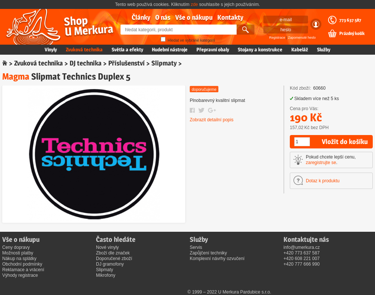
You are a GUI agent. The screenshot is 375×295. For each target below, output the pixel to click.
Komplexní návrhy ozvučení (217, 258)
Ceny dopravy (16, 247)
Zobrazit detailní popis (211, 119)
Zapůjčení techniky (208, 253)
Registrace (277, 37)
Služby (323, 49)
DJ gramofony (110, 264)
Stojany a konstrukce (260, 49)
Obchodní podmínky (22, 264)
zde (194, 4)
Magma (15, 76)
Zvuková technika (84, 49)
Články (141, 17)
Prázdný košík (352, 33)
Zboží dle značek (113, 253)
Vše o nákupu (193, 17)
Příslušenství (126, 63)
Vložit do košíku (345, 141)
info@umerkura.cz (301, 247)
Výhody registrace (20, 275)
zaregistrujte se (321, 162)
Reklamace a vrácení (23, 269)
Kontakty (230, 17)
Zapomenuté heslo (302, 37)
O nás (162, 17)
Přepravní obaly (212, 49)
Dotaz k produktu (323, 180)
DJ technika (86, 63)
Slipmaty (164, 63)
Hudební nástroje (170, 49)
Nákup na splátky (19, 258)
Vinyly (51, 49)
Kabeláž (299, 49)
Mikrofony (105, 275)
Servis (196, 247)
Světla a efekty (127, 49)
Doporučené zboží (114, 258)
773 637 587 (350, 20)
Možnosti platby (17, 253)
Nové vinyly (107, 247)
